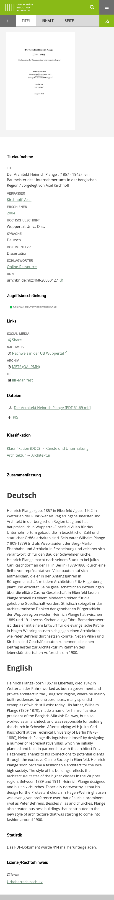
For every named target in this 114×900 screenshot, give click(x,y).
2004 (11, 213)
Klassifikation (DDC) (23, 448)
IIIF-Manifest (22, 380)
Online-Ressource (22, 266)
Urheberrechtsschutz (25, 881)
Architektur (16, 455)
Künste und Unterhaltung (66, 448)
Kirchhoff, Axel (19, 199)
